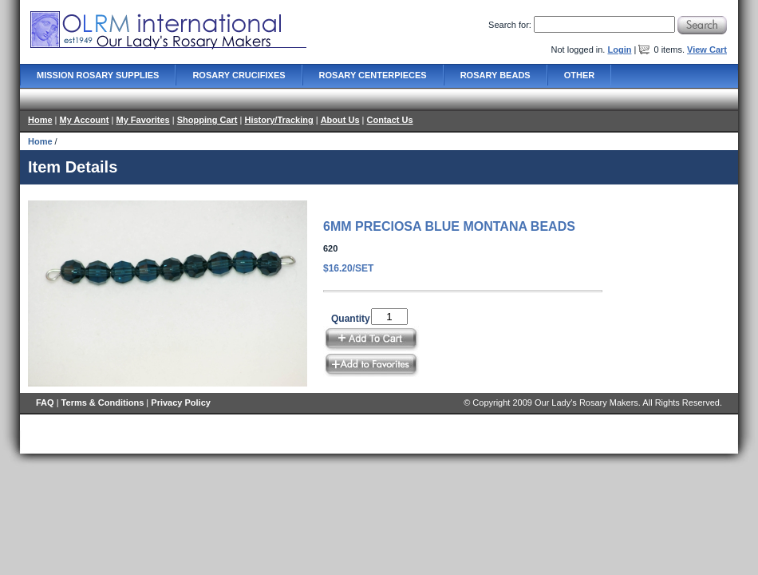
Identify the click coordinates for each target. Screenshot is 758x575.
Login (619, 49)
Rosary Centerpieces (373, 75)
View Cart (707, 49)
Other (579, 75)
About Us (340, 120)
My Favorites (142, 120)
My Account (84, 120)
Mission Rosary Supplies (98, 75)
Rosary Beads (495, 75)
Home (40, 120)
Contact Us (390, 120)
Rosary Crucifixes (238, 75)
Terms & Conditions (102, 402)
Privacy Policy (181, 402)
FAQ (45, 402)
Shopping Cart (207, 120)
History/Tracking (278, 120)
